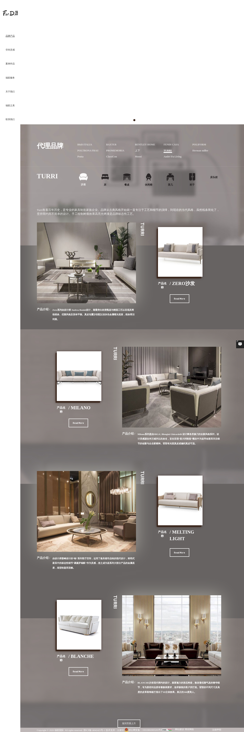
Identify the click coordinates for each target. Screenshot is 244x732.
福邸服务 (10, 78)
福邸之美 (10, 105)
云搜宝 (120, 730)
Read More (179, 298)
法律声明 (216, 730)
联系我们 (10, 119)
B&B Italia (214, 11)
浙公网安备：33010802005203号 (142, 730)
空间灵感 (10, 50)
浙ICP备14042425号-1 (94, 730)
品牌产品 (10, 36)
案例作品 (10, 64)
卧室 (201, 11)
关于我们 (10, 92)
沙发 (206, 11)
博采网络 (189, 729)
